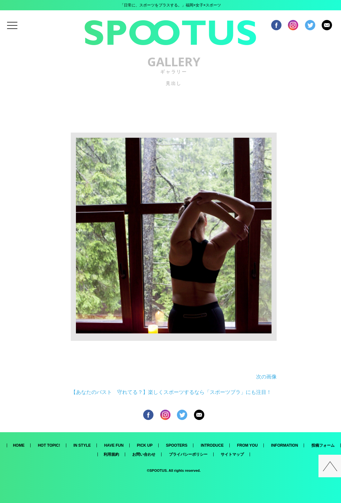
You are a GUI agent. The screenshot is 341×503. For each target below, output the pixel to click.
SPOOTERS (177, 445)
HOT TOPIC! (49, 445)
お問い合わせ (143, 454)
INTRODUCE (212, 445)
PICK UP (145, 445)
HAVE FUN (114, 445)
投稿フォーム (323, 445)
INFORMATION (284, 445)
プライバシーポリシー (188, 454)
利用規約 (111, 454)
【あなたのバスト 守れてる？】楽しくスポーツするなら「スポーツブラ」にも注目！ (171, 392)
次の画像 (266, 376)
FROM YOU (247, 445)
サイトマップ (232, 454)
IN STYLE (82, 445)
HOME (18, 445)
